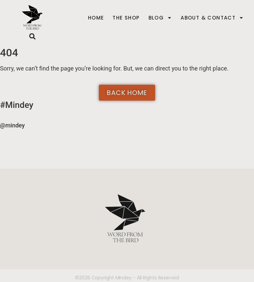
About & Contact (212, 18)
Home (96, 18)
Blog (160, 18)
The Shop (126, 18)
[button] (32, 36)
